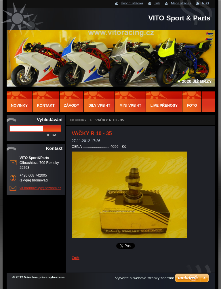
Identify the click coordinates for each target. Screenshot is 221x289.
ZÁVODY (71, 105)
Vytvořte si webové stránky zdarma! (144, 278)
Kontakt (46, 105)
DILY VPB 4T (99, 105)
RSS (205, 3)
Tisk (157, 3)
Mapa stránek (181, 3)
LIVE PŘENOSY (164, 105)
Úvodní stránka (132, 3)
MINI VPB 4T (130, 105)
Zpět (75, 258)
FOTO (192, 105)
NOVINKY (78, 120)
